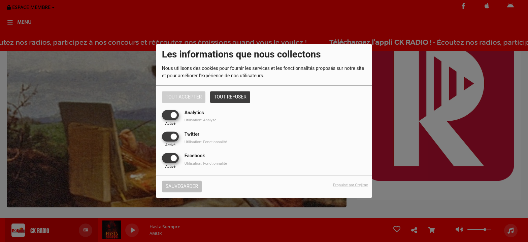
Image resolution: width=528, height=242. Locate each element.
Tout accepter (184, 96)
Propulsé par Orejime (350, 185)
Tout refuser (230, 96)
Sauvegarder (182, 186)
